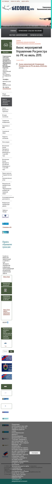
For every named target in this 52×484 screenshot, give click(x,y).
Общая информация (6, 94)
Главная (13, 31)
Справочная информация (6, 121)
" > (5, 343)
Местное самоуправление (18, 35)
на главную (5, 1)
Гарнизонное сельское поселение (30, 31)
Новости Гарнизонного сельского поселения (6, 102)
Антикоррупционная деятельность (7, 198)
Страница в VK (7, 227)
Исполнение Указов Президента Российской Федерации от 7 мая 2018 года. (6, 164)
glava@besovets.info (9, 88)
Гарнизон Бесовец (36, 35)
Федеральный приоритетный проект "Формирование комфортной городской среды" (6, 189)
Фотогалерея (5, 142)
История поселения (5, 116)
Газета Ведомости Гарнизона (5, 109)
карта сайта (25, 1)
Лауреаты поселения (5, 137)
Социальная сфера (5, 132)
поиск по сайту (15, 1)
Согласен (35, 453)
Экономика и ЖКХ (6, 126)
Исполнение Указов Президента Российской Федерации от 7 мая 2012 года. (6, 151)
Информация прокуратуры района (6, 204)
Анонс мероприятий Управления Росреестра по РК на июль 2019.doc (33, 65)
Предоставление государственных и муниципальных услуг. (7, 176)
